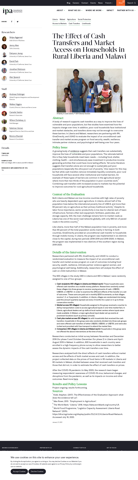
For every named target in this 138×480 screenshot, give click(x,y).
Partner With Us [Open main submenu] (126, 10)
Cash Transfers (74, 24)
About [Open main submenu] (61, 10)
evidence (74, 151)
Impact (110, 10)
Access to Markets (59, 24)
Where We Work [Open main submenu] (94, 10)
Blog (68, 3)
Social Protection (84, 19)
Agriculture (71, 19)
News (100, 3)
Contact (85, 3)
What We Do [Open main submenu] (75, 10)
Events (93, 3)
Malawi (62, 19)
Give (121, 3)
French (108, 3)
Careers (76, 3)
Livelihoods (86, 24)
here (76, 379)
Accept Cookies (19, 471)
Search (130, 3)
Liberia (55, 19)
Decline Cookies (37, 471)
